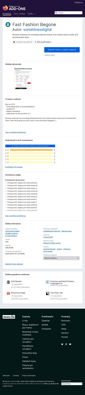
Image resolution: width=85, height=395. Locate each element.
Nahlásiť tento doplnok (14, 264)
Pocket (64, 337)
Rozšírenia (7, 14)
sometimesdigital (37, 29)
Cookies (16, 375)
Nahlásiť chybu (29, 361)
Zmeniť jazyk (66, 381)
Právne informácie (29, 375)
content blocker (49, 249)
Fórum (25, 357)
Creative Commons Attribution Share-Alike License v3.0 (23, 384)
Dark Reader (16, 281)
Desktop (46, 320)
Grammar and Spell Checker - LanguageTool (62, 282)
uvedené (12, 381)
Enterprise (46, 329)
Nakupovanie (67, 231)
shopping (66, 249)
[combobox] (68, 12)
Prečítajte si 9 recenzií (14, 167)
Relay (63, 329)
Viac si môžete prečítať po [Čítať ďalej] (15, 132)
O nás (25, 320)
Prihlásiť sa (78, 2)
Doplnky (26, 316)
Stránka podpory (11, 233)
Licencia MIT (48, 237)
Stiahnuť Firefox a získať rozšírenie (62, 50)
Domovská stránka (12, 231)
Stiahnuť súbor (49, 55)
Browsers (65, 320)
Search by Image (18, 293)
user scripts (47, 251)
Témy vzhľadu (19, 14)
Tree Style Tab (56, 293)
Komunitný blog (29, 353)
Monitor (65, 333)
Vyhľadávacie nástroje (51, 231)
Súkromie (6, 375)
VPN (63, 325)
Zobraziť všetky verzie (52, 243)
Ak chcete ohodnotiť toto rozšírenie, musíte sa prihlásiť (30, 146)
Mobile (45, 325)
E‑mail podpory (11, 236)
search (59, 249)
